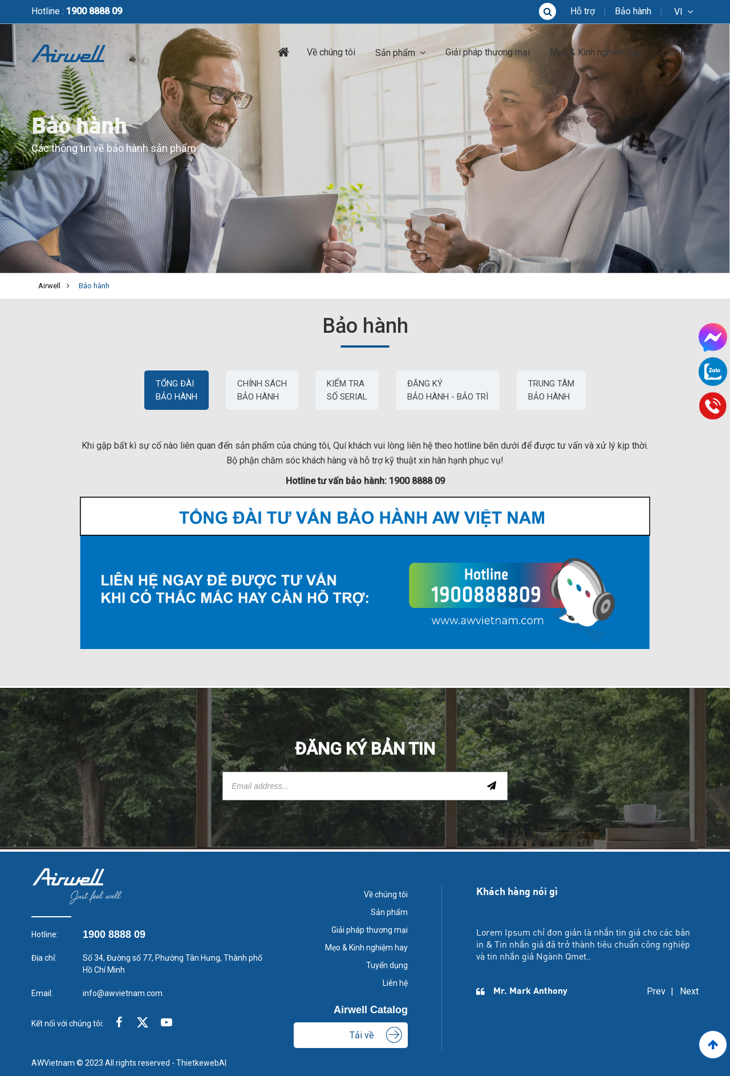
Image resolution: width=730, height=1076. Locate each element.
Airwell (49, 285)
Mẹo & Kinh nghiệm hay (596, 52)
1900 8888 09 (94, 11)
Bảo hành (633, 11)
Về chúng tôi (331, 52)
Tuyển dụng (387, 965)
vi (678, 11)
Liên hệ (676, 52)
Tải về (362, 1035)
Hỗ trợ (582, 11)
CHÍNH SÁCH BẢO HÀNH (262, 390)
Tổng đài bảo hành (176, 390)
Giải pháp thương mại (487, 52)
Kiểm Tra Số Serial (347, 390)
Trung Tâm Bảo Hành (551, 390)
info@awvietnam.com (123, 993)
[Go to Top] (713, 1044)
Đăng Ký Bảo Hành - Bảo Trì (447, 390)
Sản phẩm (395, 52)
